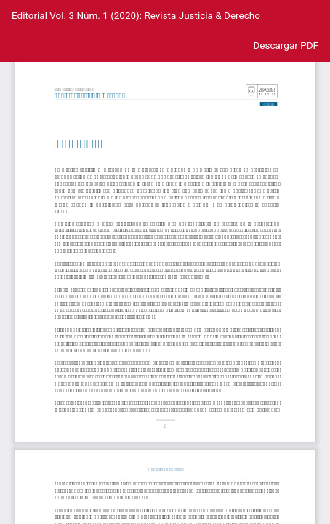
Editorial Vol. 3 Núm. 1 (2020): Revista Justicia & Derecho (136, 15)
